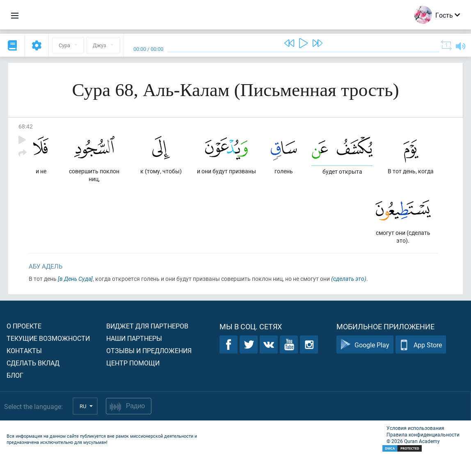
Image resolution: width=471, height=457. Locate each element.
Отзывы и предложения (149, 350)
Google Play (365, 344)
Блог (15, 375)
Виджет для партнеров (147, 326)
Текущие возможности (48, 338)
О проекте (24, 326)
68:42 (25, 126)
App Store (421, 344)
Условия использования (415, 428)
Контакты (24, 350)
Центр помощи (133, 362)
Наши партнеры (134, 338)
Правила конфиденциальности (423, 434)
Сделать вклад (33, 362)
